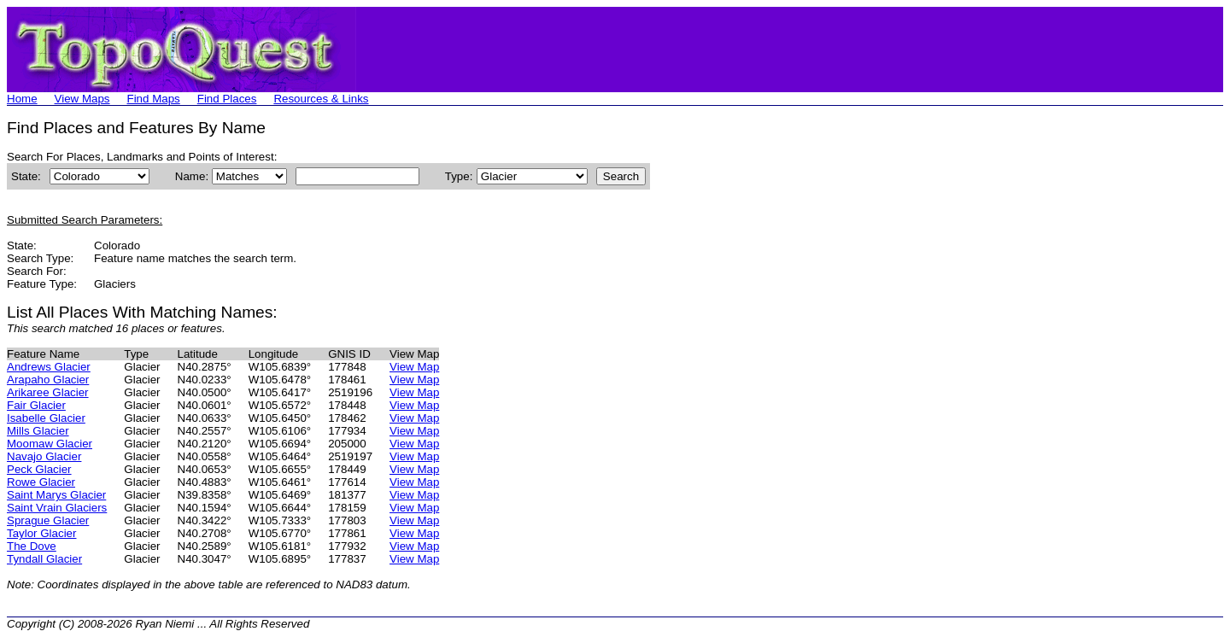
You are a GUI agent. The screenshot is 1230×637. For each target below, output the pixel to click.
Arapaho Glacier (48, 379)
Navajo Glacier (44, 456)
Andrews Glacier (49, 366)
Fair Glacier (36, 405)
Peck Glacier (39, 469)
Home (22, 98)
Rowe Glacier (41, 482)
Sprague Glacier (48, 520)
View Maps (82, 98)
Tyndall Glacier (44, 558)
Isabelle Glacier (46, 418)
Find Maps (153, 98)
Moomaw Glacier (49, 443)
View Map (414, 366)
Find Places (227, 98)
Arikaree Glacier (48, 392)
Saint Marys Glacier (56, 494)
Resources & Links (320, 98)
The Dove (31, 546)
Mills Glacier (38, 430)
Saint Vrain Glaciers (57, 507)
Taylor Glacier (41, 533)
